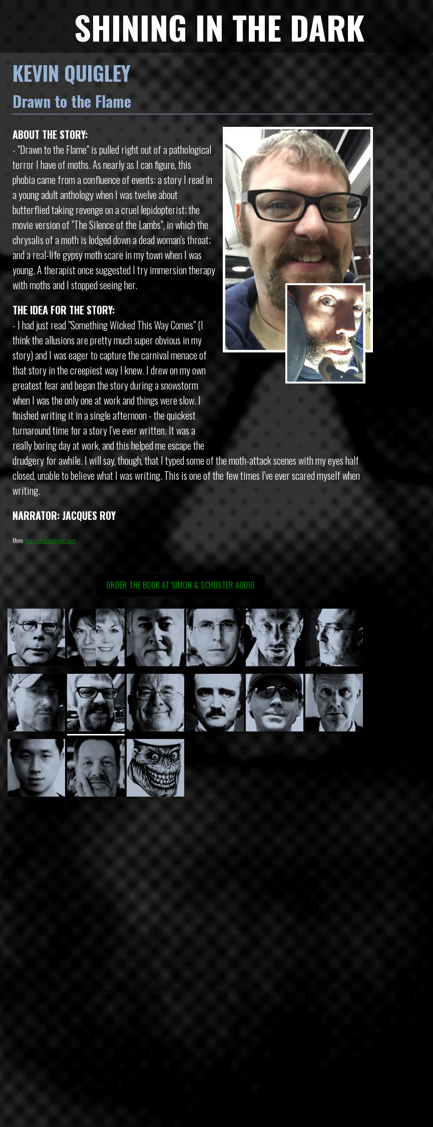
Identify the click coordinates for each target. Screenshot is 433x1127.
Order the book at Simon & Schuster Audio (180, 585)
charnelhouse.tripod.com (50, 540)
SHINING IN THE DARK (219, 27)
